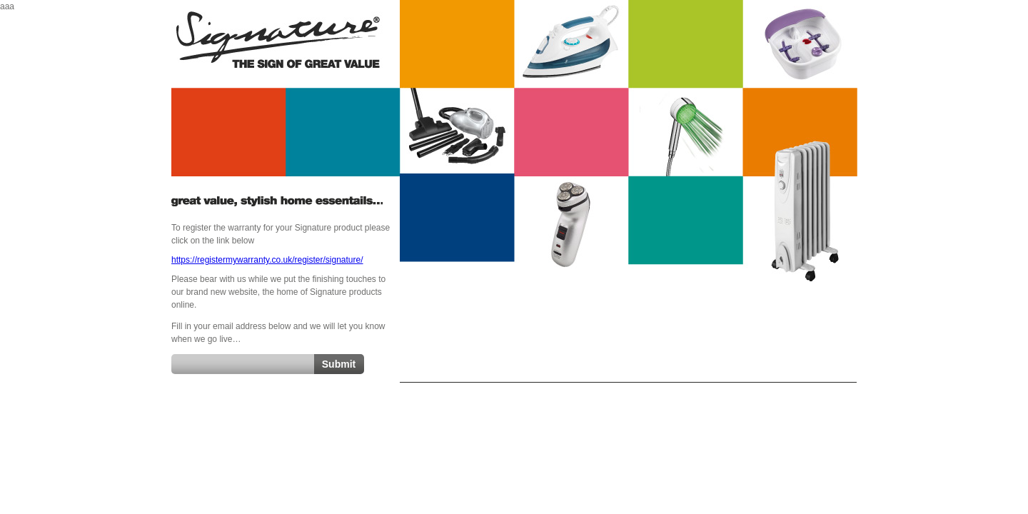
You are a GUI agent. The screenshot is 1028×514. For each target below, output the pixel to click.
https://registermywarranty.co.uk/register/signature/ (267, 260)
